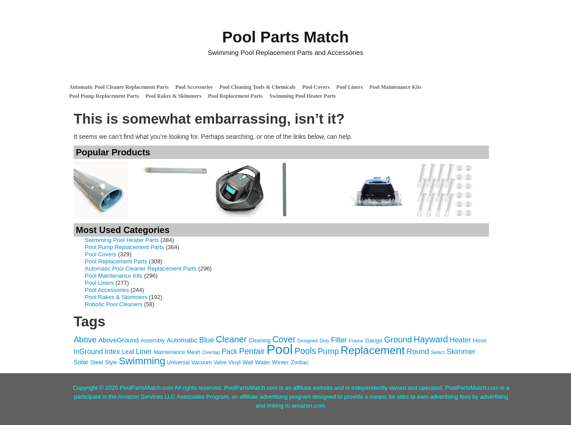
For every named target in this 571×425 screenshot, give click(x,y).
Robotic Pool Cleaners (113, 304)
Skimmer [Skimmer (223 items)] (461, 351)
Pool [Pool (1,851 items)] (280, 349)
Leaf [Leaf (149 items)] (128, 351)
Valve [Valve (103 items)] (220, 362)
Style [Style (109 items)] (111, 362)
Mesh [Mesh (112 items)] (193, 352)
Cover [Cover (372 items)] (283, 339)
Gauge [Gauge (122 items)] (373, 340)
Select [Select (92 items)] (438, 352)
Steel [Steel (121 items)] (96, 362)
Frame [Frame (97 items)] (355, 340)
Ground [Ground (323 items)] (398, 339)
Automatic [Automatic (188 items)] (182, 340)
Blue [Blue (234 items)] (206, 340)
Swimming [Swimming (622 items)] (142, 361)
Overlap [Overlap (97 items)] (211, 352)
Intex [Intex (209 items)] (112, 351)
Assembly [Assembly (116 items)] (153, 341)
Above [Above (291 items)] (85, 339)
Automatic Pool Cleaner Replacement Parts (119, 87)
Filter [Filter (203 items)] (339, 340)
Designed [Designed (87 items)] (308, 340)
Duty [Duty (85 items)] (324, 340)
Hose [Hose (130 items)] (480, 340)
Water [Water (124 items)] (262, 362)
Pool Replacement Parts (235, 96)
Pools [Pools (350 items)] (305, 351)
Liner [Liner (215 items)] (144, 351)
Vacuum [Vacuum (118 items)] (201, 362)
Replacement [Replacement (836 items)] (372, 350)
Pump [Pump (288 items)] (328, 351)
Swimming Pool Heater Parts (302, 96)
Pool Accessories (194, 87)
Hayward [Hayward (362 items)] (431, 339)
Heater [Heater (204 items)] (460, 340)
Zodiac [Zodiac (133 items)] (299, 362)
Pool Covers (316, 87)
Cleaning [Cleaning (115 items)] (259, 341)
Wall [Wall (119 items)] (247, 362)
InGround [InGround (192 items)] (88, 351)
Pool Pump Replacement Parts (104, 96)
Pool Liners (349, 87)
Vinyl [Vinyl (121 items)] (234, 362)
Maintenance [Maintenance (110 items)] (169, 352)
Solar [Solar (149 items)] (81, 362)
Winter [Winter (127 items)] (280, 362)
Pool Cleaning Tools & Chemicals (257, 87)
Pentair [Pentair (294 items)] (252, 351)
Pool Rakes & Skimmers (173, 96)
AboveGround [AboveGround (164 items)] (118, 340)
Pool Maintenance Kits (395, 87)
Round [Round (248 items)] (417, 351)
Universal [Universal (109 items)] (178, 362)
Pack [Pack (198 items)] (229, 351)
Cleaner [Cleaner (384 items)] (231, 339)
